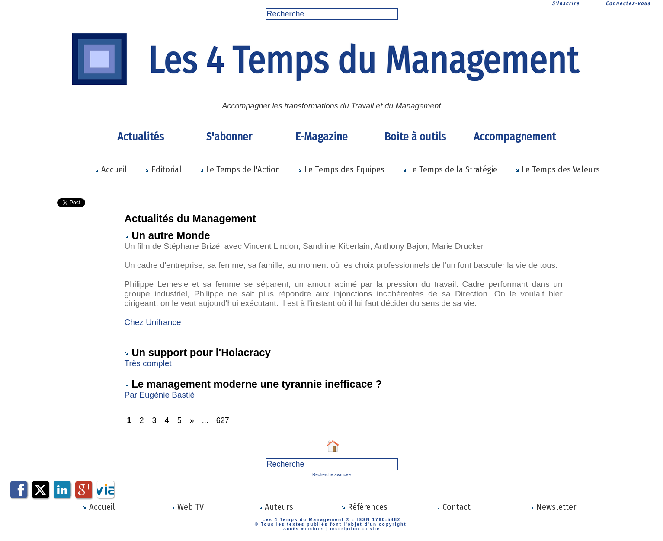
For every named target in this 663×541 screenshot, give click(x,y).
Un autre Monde (170, 235)
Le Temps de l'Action (239, 169)
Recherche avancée (331, 474)
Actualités (140, 136)
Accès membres (303, 529)
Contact (453, 507)
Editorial (163, 169)
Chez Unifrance (153, 322)
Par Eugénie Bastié (161, 394)
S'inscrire (566, 3)
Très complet (149, 363)
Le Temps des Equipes (341, 169)
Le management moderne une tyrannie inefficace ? (256, 384)
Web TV (187, 507)
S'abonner (229, 136)
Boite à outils (415, 136)
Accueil (111, 169)
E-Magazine (321, 136)
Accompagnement (513, 136)
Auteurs (275, 507)
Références (364, 507)
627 (222, 420)
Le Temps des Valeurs (557, 169)
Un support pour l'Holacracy (201, 352)
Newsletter (553, 507)
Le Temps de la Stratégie (449, 169)
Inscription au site (355, 529)
